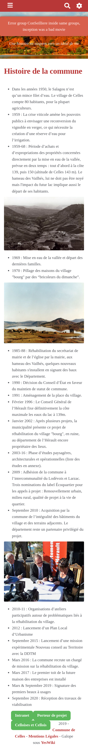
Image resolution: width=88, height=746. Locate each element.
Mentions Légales (43, 736)
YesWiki (48, 742)
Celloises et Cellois (30, 725)
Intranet (22, 715)
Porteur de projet (52, 715)
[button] (79, 5)
